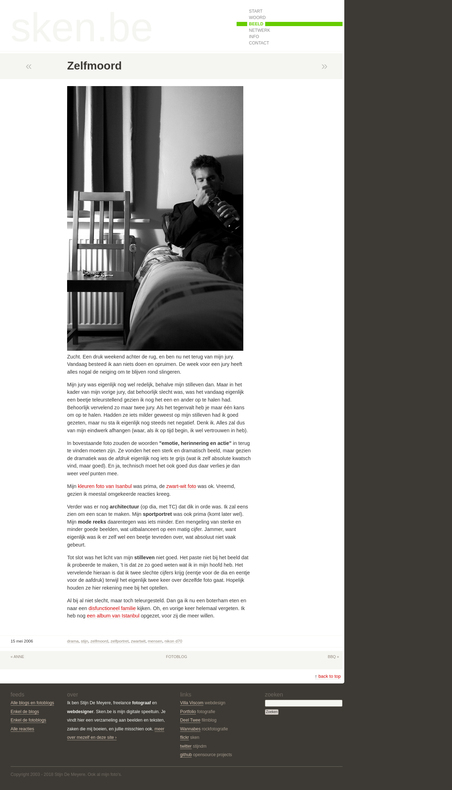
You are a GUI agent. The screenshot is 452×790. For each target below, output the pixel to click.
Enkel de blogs (25, 711)
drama (73, 641)
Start (255, 11)
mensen (155, 641)
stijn (84, 641)
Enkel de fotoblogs (28, 720)
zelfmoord (99, 641)
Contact (259, 43)
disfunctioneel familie (112, 608)
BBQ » (333, 657)
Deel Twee (190, 720)
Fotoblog (176, 657)
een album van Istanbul (113, 616)
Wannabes (190, 728)
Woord (257, 17)
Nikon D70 (173, 641)
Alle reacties (22, 728)
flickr (184, 737)
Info (254, 36)
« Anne (17, 657)
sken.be (82, 27)
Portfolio (188, 711)
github (186, 754)
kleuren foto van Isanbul (105, 486)
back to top (328, 676)
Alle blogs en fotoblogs (32, 702)
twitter (186, 746)
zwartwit (138, 641)
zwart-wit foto (181, 486)
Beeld (256, 24)
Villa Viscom (191, 702)
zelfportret (120, 641)
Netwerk (259, 30)
